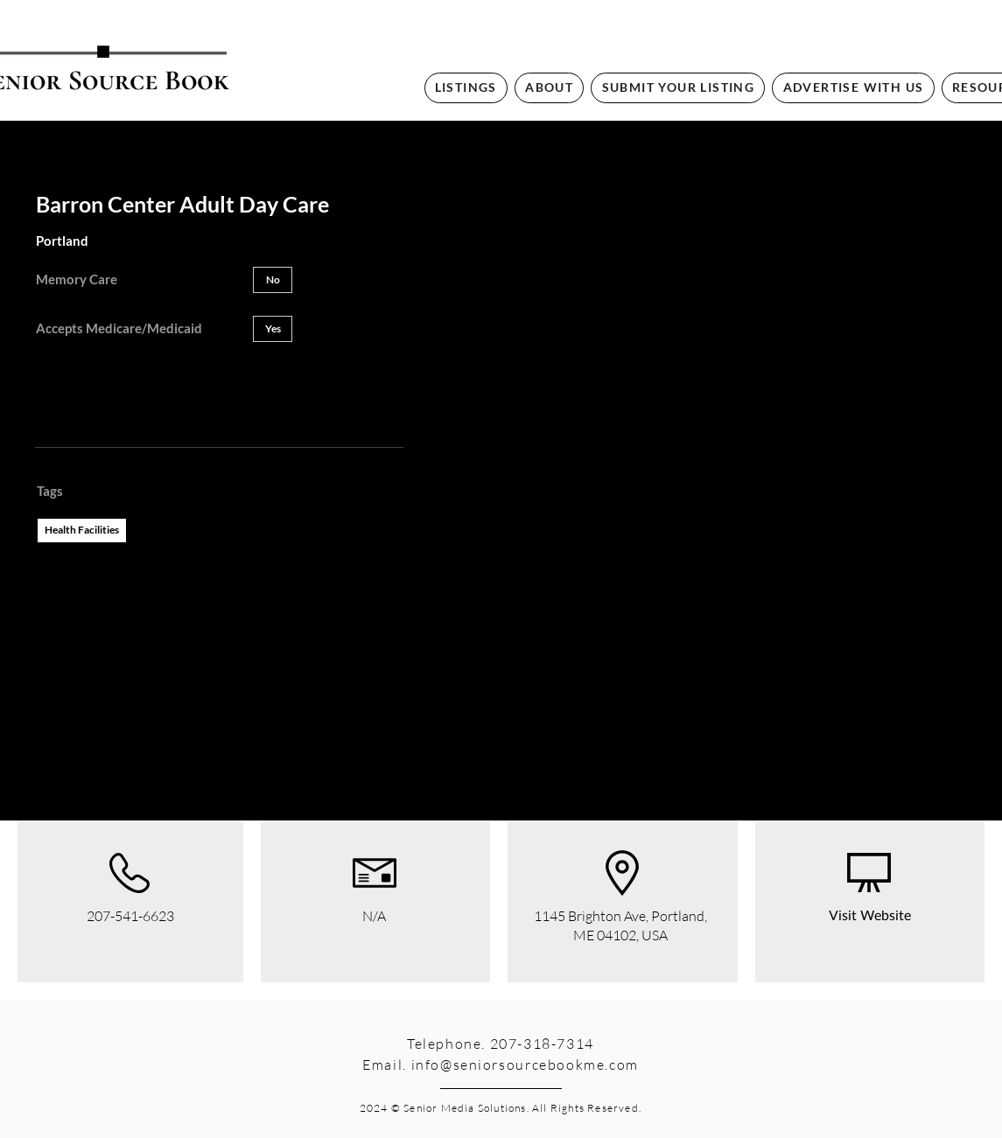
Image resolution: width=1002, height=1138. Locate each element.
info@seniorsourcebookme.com (525, 1064)
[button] (272, 280)
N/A (374, 916)
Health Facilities (81, 529)
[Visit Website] (869, 916)
